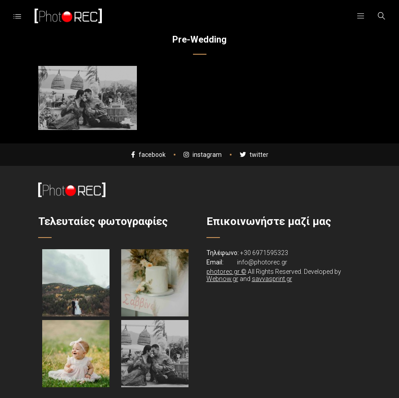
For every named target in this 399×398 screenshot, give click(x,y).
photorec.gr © (226, 271)
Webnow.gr (222, 278)
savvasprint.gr (272, 278)
